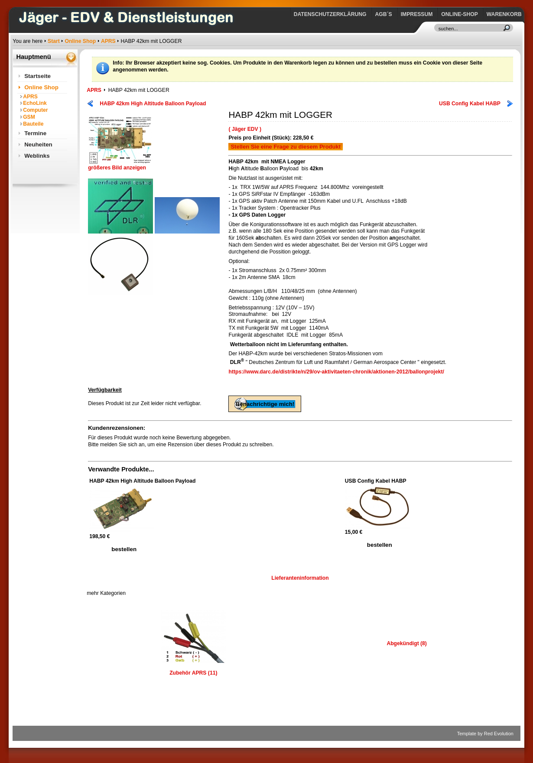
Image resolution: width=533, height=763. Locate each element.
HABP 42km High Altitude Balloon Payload (153, 104)
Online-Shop (459, 14)
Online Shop (80, 41)
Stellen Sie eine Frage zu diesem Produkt (286, 146)
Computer (35, 110)
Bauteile (33, 124)
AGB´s (383, 14)
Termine (35, 133)
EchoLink (35, 103)
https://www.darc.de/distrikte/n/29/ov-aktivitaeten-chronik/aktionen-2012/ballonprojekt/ (336, 372)
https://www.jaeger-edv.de (14, 2)
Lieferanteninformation (299, 578)
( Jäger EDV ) (244, 129)
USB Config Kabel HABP (469, 104)
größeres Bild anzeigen (120, 165)
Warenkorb (504, 14)
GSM (29, 117)
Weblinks (36, 156)
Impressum (417, 14)
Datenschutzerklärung (330, 14)
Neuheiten (38, 144)
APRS (108, 41)
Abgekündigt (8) (407, 643)
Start (54, 41)
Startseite (37, 76)
